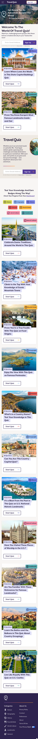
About (21, 720)
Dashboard (30, 196)
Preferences (23, 716)
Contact (22, 713)
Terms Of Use (23, 723)
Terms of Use (27, 45)
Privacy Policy (19, 45)
